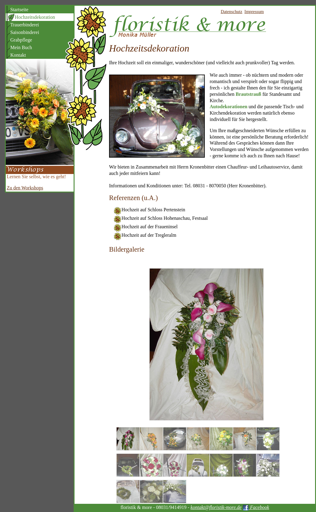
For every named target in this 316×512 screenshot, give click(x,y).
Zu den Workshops (25, 187)
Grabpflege (21, 39)
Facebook (256, 507)
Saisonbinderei (24, 32)
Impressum (254, 11)
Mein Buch (21, 47)
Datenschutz (231, 11)
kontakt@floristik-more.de (216, 507)
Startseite (19, 9)
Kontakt (18, 55)
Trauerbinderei (24, 24)
